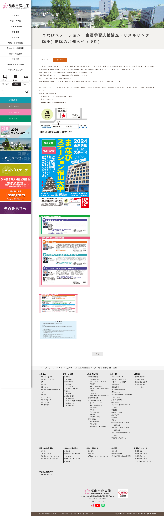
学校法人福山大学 (15, 70)
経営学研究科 (70, 398)
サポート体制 (139, 387)
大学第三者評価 (116, 453)
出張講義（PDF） (95, 416)
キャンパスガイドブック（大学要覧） (99, 390)
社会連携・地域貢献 (15, 48)
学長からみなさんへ (47, 377)
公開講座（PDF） (70, 451)
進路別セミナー (94, 410)
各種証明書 (115, 384)
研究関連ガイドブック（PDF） (51, 456)
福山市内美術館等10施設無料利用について (121, 396)
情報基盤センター (141, 456)
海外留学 (91, 451)
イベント (61, 368)
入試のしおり (94, 393)
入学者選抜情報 (15, 26)
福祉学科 (68, 384)
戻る (97, 354)
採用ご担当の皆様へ (141, 382)
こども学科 (69, 386)
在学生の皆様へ (140, 377)
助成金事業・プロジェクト (49, 458)
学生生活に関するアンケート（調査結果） (121, 424)
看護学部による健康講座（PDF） (72, 455)
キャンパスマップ (117, 377)
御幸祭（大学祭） (117, 412)
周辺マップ (115, 415)
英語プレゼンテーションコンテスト (98, 457)
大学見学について (95, 412)
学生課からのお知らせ (118, 438)
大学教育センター (141, 453)
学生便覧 (114, 417)
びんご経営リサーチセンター (144, 461)
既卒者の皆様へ (140, 379)
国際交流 (91, 453)
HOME (41, 368)
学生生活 (15, 32)
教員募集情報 (45, 405)
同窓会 (113, 420)
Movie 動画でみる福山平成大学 (99, 395)
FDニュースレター (47, 397)
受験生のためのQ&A (96, 386)
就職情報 (15, 37)
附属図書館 (139, 451)
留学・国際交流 (15, 54)
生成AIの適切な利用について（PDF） (121, 434)
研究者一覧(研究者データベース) (50, 391)
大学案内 (15, 16)
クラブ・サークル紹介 (118, 382)
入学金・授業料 (94, 421)
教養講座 (114, 410)
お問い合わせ (89, 513)
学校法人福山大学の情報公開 (121, 456)
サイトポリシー (65, 513)
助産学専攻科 (70, 405)
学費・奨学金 (92, 419)
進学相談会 (93, 407)
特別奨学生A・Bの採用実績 (98, 426)
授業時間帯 (115, 387)
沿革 (42, 382)
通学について (115, 392)
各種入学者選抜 (93, 398)
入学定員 (92, 384)
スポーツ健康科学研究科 (73, 401)
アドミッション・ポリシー (98, 381)
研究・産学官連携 (15, 43)
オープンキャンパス (96, 403)
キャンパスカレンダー (118, 379)
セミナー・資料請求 (94, 400)
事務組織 (44, 394)
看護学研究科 (70, 403)
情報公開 (15, 59)
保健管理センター (141, 458)
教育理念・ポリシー (47, 379)
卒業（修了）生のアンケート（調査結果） (121, 429)
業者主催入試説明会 (96, 405)
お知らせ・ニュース (51, 368)
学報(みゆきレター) (47, 400)
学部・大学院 (15, 21)
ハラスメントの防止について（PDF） (121, 406)
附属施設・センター (15, 65)
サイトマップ (78, 513)
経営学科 (68, 379)
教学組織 (44, 384)
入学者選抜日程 (94, 379)
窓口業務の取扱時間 (118, 389)
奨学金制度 (93, 424)
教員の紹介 (44, 387)
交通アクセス (45, 402)
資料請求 (92, 414)
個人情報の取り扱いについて (48, 513)
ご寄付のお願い (46, 453)
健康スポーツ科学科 (72, 389)
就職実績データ (140, 384)
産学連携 (44, 451)
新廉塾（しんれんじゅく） (73, 458)
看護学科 (68, 393)
